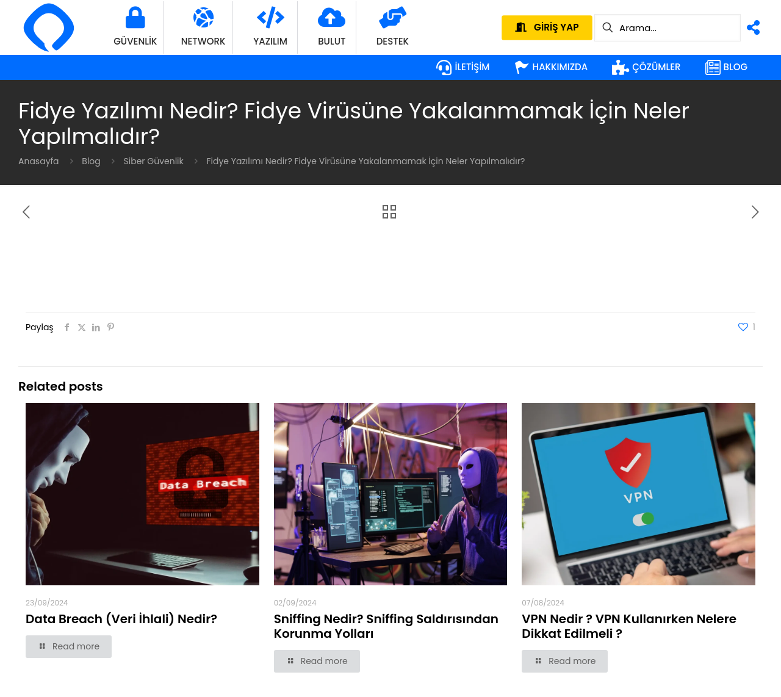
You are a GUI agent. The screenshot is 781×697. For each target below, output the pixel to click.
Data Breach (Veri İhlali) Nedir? (121, 618)
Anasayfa (38, 161)
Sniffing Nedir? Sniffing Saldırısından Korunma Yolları (386, 626)
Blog (91, 161)
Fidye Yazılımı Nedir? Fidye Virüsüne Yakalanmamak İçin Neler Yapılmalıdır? (366, 161)
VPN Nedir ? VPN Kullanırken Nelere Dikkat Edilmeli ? (629, 626)
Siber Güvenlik (154, 161)
